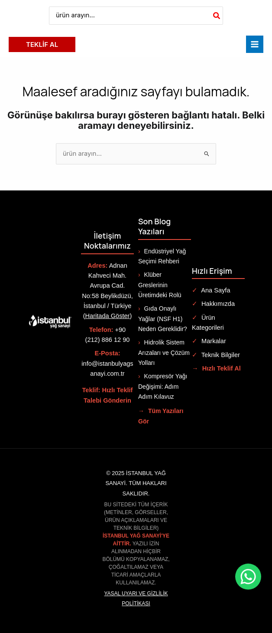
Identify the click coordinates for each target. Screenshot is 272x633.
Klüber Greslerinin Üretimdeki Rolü (159, 284)
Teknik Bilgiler (216, 354)
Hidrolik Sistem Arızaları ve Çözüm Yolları (164, 352)
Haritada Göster (107, 315)
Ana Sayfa (211, 290)
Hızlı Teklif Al (216, 368)
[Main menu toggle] (254, 44)
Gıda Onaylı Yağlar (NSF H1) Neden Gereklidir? (162, 318)
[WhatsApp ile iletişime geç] (248, 577)
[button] (42, 44)
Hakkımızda (213, 303)
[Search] (217, 16)
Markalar (209, 341)
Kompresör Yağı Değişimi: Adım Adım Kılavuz (162, 386)
